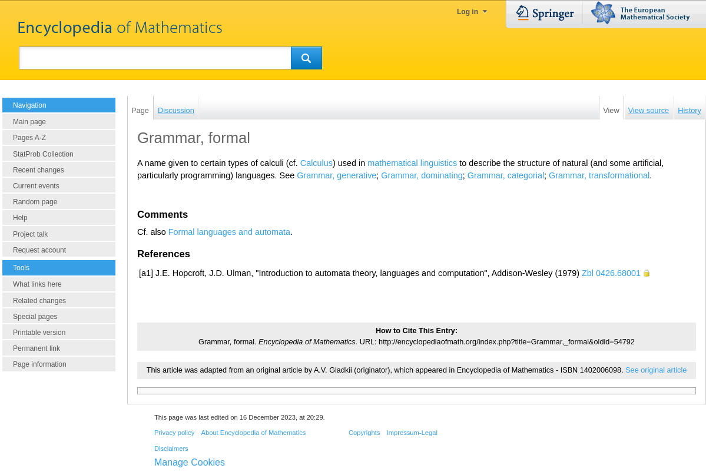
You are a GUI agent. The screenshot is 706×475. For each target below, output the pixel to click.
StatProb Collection (43, 154)
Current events (36, 186)
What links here (37, 284)
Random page (35, 202)
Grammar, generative (336, 175)
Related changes (39, 301)
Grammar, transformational (599, 175)
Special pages (35, 317)
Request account (39, 250)
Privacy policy (174, 432)
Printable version (39, 332)
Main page (29, 122)
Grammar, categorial (506, 175)
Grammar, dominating (421, 175)
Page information (40, 364)
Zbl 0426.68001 (611, 273)
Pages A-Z (29, 138)
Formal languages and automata (229, 232)
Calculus (316, 163)
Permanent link (36, 348)
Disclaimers (171, 448)
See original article (656, 370)
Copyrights (364, 432)
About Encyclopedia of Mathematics (253, 432)
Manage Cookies (189, 462)
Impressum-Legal (412, 432)
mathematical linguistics (412, 163)
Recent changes (38, 170)
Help (20, 218)
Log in (467, 12)
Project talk (30, 234)
